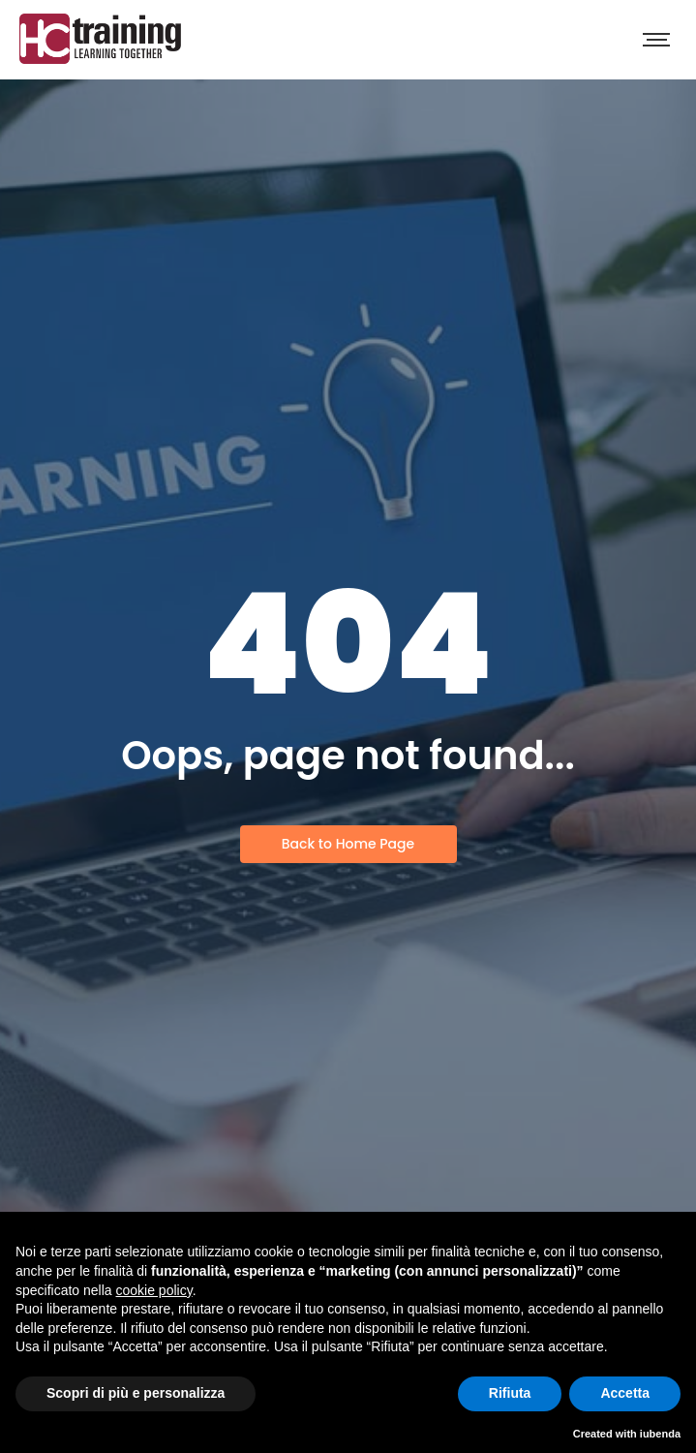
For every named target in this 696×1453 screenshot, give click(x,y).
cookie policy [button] (154, 1290)
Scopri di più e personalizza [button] (135, 1393)
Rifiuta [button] (510, 1393)
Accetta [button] (625, 1393)
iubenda (660, 1433)
